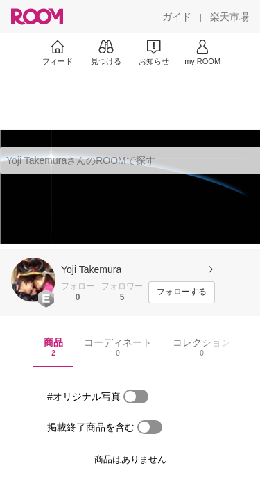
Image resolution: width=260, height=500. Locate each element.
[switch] (135, 396)
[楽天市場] (229, 16)
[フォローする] (181, 292)
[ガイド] (176, 16)
